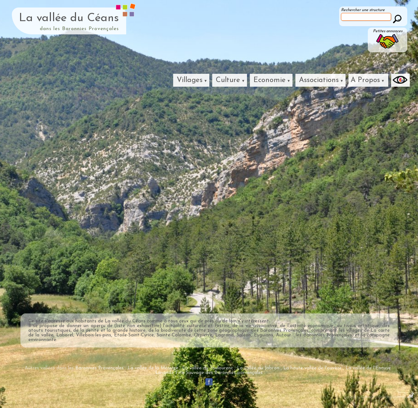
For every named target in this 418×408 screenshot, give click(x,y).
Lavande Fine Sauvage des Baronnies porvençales (209, 372)
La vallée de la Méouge (153, 368)
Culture (228, 80)
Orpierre (203, 335)
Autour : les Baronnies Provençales (314, 335)
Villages (190, 80)
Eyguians (263, 335)
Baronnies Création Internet (387, 397)
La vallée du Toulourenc (207, 368)
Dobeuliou (352, 397)
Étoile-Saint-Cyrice (134, 335)
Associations (319, 80)
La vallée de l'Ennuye (368, 368)
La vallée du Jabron (258, 368)
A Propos (365, 80)
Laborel (64, 335)
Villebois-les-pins (93, 335)
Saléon (244, 335)
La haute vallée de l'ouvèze (312, 368)
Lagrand (224, 335)
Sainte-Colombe (174, 335)
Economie (269, 80)
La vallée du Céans (69, 18)
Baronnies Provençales (284, 330)
